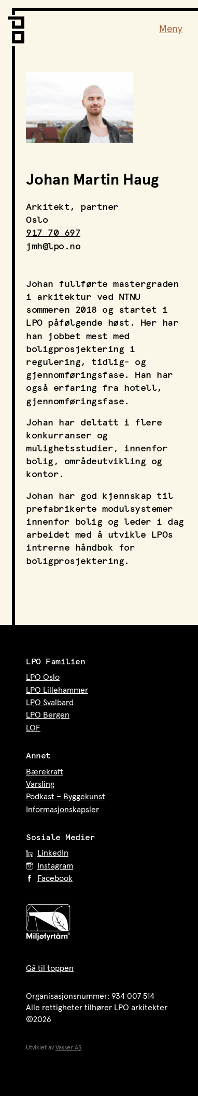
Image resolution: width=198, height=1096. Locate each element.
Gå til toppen (50, 968)
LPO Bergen (47, 715)
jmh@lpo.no (53, 246)
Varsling (40, 784)
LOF (33, 728)
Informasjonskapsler (62, 809)
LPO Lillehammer (57, 690)
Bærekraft (44, 772)
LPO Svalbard (50, 702)
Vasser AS (68, 1048)
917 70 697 (53, 233)
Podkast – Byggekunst (65, 797)
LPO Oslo (43, 677)
